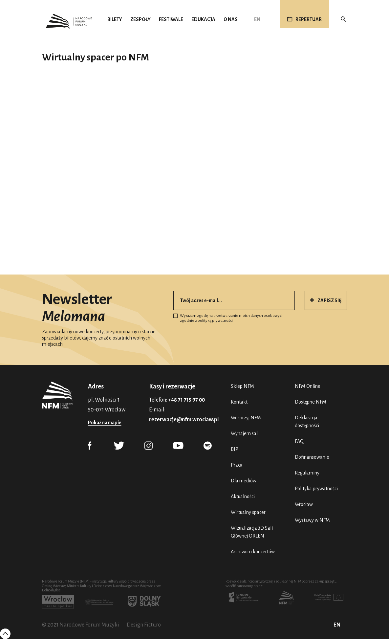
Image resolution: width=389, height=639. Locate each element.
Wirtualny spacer (248, 512)
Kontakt (239, 402)
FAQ (299, 441)
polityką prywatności (215, 321)
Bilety (114, 19)
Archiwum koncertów (253, 551)
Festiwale (171, 19)
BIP (234, 449)
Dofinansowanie (312, 457)
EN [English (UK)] (257, 19)
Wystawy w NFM (312, 520)
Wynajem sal (244, 433)
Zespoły (140, 19)
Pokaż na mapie (104, 422)
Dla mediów (243, 480)
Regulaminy (307, 472)
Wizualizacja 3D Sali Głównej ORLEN (252, 532)
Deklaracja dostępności (307, 421)
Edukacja (203, 19)
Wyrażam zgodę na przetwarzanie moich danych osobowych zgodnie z (228, 318)
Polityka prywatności (316, 488)
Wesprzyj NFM (246, 417)
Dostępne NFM (310, 402)
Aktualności (243, 496)
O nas (231, 19)
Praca (237, 465)
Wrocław (304, 504)
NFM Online (307, 386)
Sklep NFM (242, 386)
